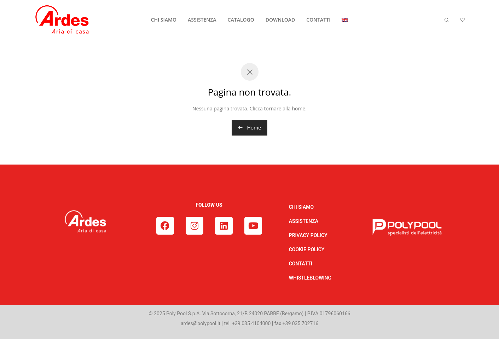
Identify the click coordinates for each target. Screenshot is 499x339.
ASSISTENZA (202, 19)
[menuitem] (345, 20)
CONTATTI (318, 19)
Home (249, 127)
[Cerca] (447, 20)
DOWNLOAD (280, 19)
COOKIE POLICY (307, 249)
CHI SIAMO (163, 19)
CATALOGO (241, 19)
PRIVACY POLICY (308, 235)
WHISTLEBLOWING (310, 278)
